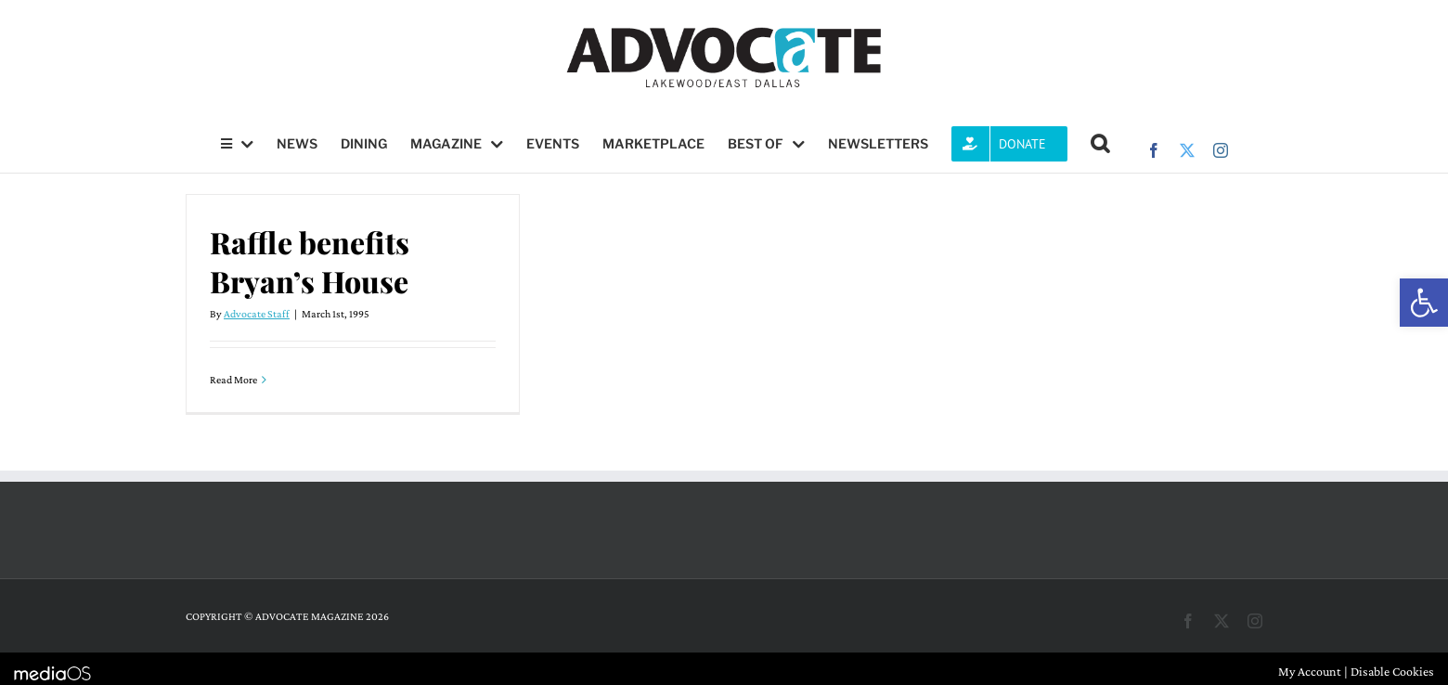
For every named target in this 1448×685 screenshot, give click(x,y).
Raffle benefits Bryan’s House (309, 261)
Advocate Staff (257, 313)
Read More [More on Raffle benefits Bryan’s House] (233, 379)
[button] (1424, 302)
